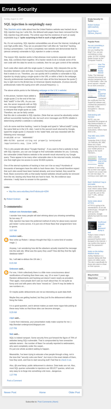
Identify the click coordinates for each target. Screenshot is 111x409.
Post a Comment (14, 381)
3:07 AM (13, 230)
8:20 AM (13, 263)
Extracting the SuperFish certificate (102, 93)
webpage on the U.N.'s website (52, 90)
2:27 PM (13, 328)
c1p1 (11, 318)
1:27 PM (13, 375)
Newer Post (10, 392)
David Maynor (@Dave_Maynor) (95, 32)
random (13, 236)
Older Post (74, 392)
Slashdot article (15, 29)
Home (42, 392)
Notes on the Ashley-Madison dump (96, 252)
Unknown (13, 269)
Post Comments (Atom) (48, 402)
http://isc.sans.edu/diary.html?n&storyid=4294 (29, 191)
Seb (11, 334)
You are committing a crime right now (96, 47)
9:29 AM (13, 312)
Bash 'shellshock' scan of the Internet (102, 160)
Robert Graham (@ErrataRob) (94, 26)
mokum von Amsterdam (20, 212)
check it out (66, 360)
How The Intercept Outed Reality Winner (101, 68)
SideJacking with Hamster (94, 116)
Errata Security (19, 9)
